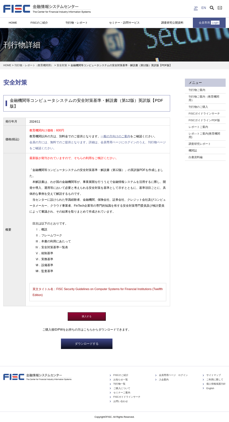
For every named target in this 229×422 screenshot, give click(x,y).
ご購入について (121, 388)
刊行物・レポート (77, 22)
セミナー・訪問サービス (124, 22)
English (210, 388)
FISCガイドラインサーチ (126, 396)
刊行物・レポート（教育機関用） (33, 65)
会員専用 (209, 23)
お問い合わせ (120, 401)
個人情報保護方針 (216, 383)
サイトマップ (213, 375)
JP (196, 8)
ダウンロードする (87, 343)
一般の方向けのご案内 (115, 136)
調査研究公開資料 (172, 22)
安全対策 (62, 65)
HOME (13, 22)
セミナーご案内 (121, 392)
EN (203, 8)
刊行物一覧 (119, 383)
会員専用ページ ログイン (173, 375)
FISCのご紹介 (39, 22)
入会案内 (164, 379)
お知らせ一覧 (120, 379)
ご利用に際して (214, 379)
